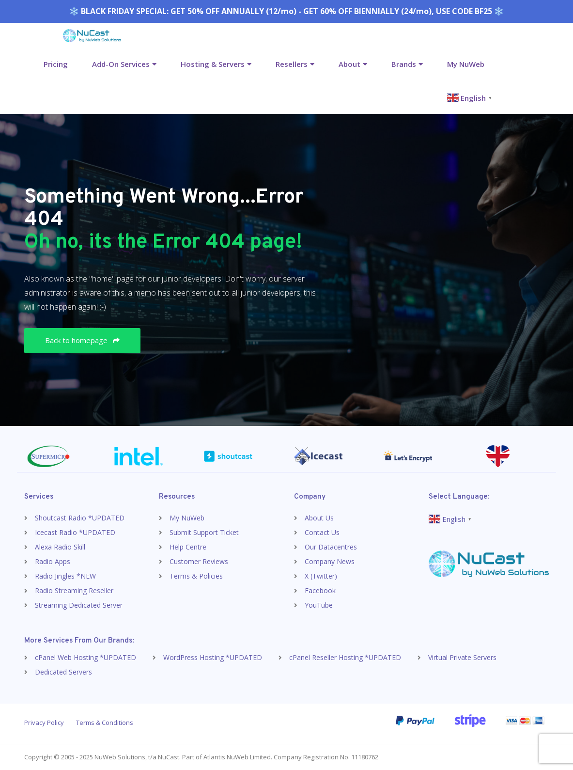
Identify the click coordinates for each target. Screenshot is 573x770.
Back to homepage (82, 340)
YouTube (319, 605)
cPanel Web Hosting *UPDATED (85, 657)
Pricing (56, 64)
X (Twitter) (321, 576)
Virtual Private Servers (462, 657)
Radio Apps (52, 561)
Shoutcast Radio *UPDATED (79, 517)
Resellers (292, 64)
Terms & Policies (196, 576)
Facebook (320, 590)
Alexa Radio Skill (60, 546)
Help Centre (188, 546)
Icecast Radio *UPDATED (75, 532)
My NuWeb (465, 64)
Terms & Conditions (104, 722)
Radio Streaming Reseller (74, 590)
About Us (319, 517)
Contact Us (322, 532)
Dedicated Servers (63, 671)
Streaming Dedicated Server (79, 605)
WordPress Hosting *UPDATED (212, 657)
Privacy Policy (44, 722)
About (349, 64)
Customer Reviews (199, 561)
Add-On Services (121, 64)
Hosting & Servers (213, 64)
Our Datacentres (331, 546)
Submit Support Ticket (204, 532)
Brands (403, 64)
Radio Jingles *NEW (65, 576)
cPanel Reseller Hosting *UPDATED (345, 657)
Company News (330, 561)
